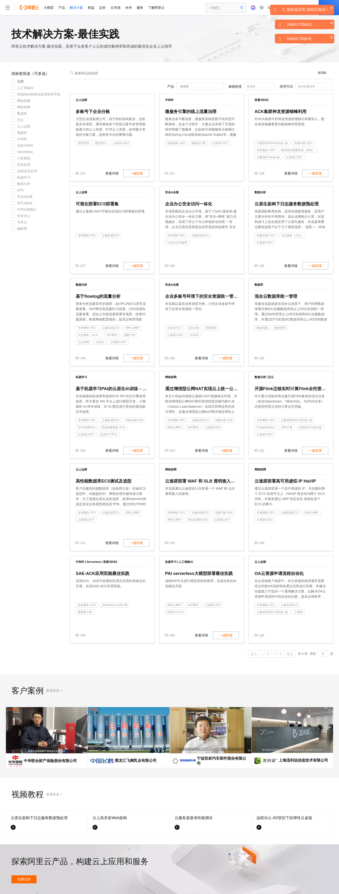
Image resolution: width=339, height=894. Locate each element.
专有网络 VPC (87, 235)
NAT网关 (112, 335)
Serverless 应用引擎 (115, 605)
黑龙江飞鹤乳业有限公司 (136, 761)
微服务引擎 (198, 143)
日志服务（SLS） (292, 235)
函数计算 (129, 335)
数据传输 (262, 328)
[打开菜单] (7, 7)
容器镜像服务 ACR (113, 427)
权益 (91, 7)
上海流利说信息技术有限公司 (303, 760)
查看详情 (112, 173)
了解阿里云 (156, 7)
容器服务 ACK (176, 143)
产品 (61, 7)
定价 (102, 7)
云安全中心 (174, 328)
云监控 (99, 342)
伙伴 (128, 7)
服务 (140, 7)
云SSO (194, 335)
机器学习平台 (108, 434)
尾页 (290, 654)
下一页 (278, 654)
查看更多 (52, 690)
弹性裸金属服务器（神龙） (298, 150)
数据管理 (280, 328)
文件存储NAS (86, 427)
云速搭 (298, 612)
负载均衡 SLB (303, 143)
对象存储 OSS (266, 235)
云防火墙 (193, 328)
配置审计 (101, 143)
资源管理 (83, 143)
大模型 (49, 7)
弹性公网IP (132, 328)
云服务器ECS (110, 235)
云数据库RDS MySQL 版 (272, 143)
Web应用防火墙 (197, 519)
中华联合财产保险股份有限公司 (50, 761)
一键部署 (136, 173)
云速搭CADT (121, 143)
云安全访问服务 (177, 242)
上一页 (265, 654)
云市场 (116, 7)
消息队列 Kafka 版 (310, 427)
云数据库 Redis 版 (268, 157)
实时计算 (287, 427)
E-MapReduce (266, 427)
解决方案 (76, 7)
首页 (253, 654)
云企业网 (83, 342)
